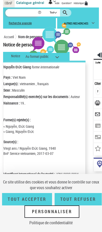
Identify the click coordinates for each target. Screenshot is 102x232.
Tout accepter (27, 199)
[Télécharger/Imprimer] (98, 103)
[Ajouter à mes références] (98, 149)
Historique (79, 3)
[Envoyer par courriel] (98, 115)
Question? (67, 3)
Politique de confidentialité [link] (51, 223)
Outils (97, 62)
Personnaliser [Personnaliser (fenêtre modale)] (52, 211)
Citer (98, 83)
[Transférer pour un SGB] (98, 137)
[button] (40, 13)
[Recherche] (21, 13)
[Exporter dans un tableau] (98, 126)
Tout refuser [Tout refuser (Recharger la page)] (78, 199)
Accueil (9, 36)
